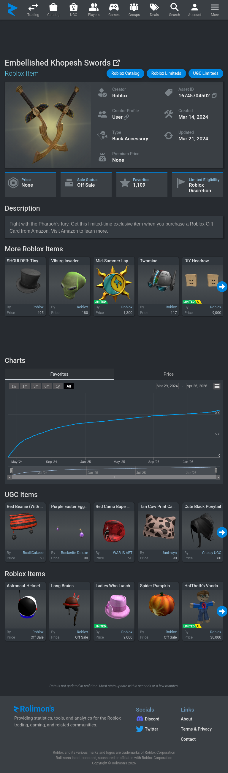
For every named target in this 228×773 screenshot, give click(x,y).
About (186, 719)
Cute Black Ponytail (202, 506)
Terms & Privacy (196, 729)
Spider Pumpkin (155, 585)
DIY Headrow (196, 260)
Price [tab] (169, 374)
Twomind (149, 260)
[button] (125, 73)
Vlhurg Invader (65, 260)
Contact (188, 739)
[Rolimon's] (13, 9)
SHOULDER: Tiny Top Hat (30, 260)
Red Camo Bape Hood (116, 506)
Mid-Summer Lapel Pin (117, 260)
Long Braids (62, 585)
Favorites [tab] (59, 374)
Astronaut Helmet (23, 585)
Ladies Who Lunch (113, 585)
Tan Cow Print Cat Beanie (164, 506)
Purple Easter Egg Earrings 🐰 (79, 506)
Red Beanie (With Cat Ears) (32, 506)
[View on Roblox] (116, 62)
